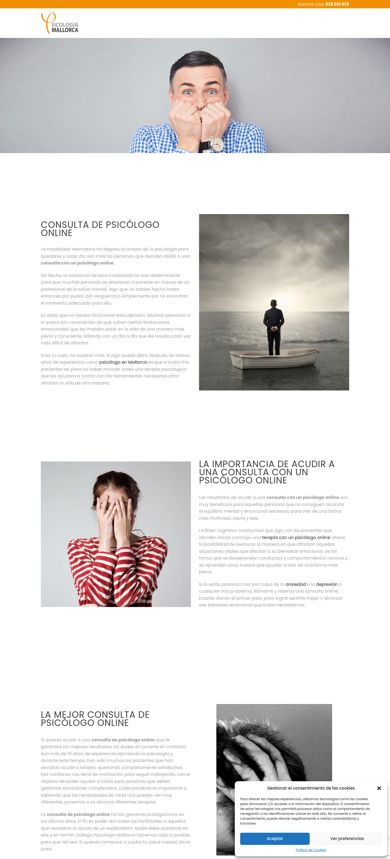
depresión (327, 584)
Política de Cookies (311, 850)
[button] (379, 788)
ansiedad (296, 584)
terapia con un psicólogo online (296, 537)
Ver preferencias (347, 838)
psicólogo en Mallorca (123, 362)
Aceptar (275, 838)
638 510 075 (337, 4)
